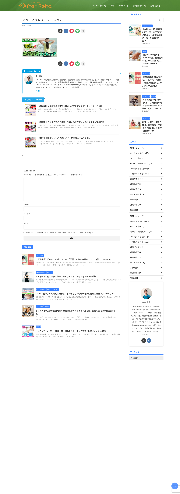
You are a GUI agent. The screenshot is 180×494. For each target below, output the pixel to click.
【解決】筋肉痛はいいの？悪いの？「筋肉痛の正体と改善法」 (63, 138)
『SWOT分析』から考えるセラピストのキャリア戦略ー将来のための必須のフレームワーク (73, 294)
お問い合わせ (155, 6)
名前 (26, 204)
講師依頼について (139, 6)
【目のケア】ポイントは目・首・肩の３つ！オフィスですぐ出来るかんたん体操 (69, 328)
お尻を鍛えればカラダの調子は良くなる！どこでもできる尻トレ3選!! (64, 277)
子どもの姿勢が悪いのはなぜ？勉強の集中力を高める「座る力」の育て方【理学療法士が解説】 (75, 311)
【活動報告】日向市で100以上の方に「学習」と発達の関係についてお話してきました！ (72, 259)
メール (27, 214)
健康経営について (79, 476)
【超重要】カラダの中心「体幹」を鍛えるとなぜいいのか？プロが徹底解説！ (70, 122)
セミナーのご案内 (93, 476)
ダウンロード (123, 6)
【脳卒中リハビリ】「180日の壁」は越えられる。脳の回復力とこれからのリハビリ (152, 52)
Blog (112, 6)
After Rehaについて (98, 6)
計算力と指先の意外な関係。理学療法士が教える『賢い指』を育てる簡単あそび (152, 113)
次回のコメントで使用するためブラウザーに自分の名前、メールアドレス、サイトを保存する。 (60, 233)
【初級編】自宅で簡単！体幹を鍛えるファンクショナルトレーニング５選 (68, 106)
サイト (26, 223)
